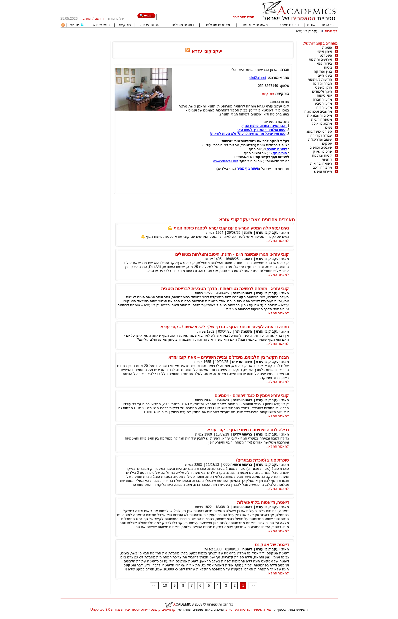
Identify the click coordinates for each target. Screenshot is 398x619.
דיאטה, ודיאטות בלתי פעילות (263, 502)
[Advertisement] (234, 39)
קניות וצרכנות (322, 155)
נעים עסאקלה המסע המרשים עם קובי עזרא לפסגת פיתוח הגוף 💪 (228, 227)
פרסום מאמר (289, 25)
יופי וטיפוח (324, 95)
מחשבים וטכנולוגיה (318, 111)
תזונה (248, 233)
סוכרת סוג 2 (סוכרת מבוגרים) (262, 460)
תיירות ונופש (323, 171)
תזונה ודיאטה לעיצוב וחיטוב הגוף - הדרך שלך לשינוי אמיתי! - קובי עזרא (224, 326)
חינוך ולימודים (322, 91)
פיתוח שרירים (241, 362)
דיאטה (247, 259)
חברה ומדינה (322, 83)
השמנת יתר (243, 332)
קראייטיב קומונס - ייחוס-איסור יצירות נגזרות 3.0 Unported (132, 610)
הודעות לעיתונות (320, 79)
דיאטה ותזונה (242, 293)
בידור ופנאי (324, 63)
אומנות (327, 47)
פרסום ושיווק (322, 151)
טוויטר (74, 25)
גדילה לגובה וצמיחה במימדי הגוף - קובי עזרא (248, 429)
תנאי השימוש (263, 610)
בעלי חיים (325, 75)
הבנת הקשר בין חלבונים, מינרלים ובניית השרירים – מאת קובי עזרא (228, 357)
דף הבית (328, 25)
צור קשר (124, 25)
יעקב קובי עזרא (308, 31)
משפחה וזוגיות (321, 119)
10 (165, 586)
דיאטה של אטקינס (272, 544)
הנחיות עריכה (150, 25)
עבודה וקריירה (321, 135)
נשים (328, 127)
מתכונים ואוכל (322, 123)
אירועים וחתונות (320, 59)
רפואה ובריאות (321, 163)
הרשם (99, 19)
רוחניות (327, 159)
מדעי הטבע (323, 103)
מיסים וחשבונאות (319, 115)
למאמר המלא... (277, 241)
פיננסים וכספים (320, 147)
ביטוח (328, 67)
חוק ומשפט (323, 87)
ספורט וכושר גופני (319, 131)
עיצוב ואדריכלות (320, 139)
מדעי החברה (322, 99)
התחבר (86, 19)
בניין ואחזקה (323, 71)
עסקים (327, 143)
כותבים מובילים (183, 25)
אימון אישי (324, 51)
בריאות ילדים (242, 434)
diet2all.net (257, 78)
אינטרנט (326, 55)
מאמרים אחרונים (255, 25)
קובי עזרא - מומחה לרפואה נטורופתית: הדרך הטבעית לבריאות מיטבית (225, 288)
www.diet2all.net (225, 161)
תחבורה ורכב (322, 167)
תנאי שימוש (101, 25)
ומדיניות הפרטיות (238, 610)
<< (154, 586)
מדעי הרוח (324, 107)
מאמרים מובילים (218, 25)
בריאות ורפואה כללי (237, 465)
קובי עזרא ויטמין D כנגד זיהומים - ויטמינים (252, 395)
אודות (311, 25)
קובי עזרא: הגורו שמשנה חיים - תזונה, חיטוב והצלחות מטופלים (232, 254)
